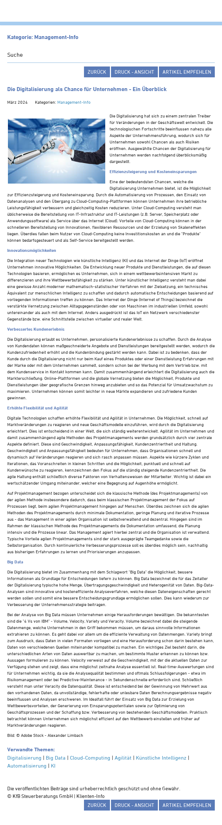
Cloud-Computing (90, 758)
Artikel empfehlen (187, 72)
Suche (15, 54)
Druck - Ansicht (134, 72)
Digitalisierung (24, 758)
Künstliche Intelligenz (161, 758)
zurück (97, 72)
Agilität (123, 758)
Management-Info (73, 101)
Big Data (56, 758)
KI (53, 765)
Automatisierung (26, 765)
